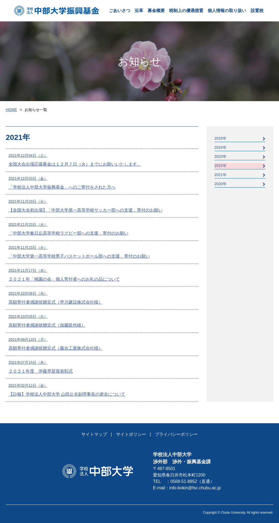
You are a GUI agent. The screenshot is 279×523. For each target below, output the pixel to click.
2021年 (240, 175)
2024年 (240, 147)
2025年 (240, 138)
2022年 (240, 165)
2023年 (240, 156)
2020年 (240, 184)
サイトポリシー (131, 434)
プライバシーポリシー (176, 434)
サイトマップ (94, 434)
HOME (11, 110)
